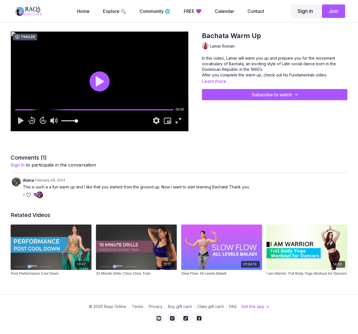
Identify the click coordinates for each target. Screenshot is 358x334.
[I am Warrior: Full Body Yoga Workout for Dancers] (307, 273)
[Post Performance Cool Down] (51, 273)
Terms (137, 306)
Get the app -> (255, 306)
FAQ (233, 306)
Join (333, 11)
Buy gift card (180, 306)
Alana (28, 180)
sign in (18, 165)
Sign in (305, 11)
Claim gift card (210, 306)
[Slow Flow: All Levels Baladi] (221, 273)
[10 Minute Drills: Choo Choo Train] (136, 273)
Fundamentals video (307, 75)
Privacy (155, 306)
